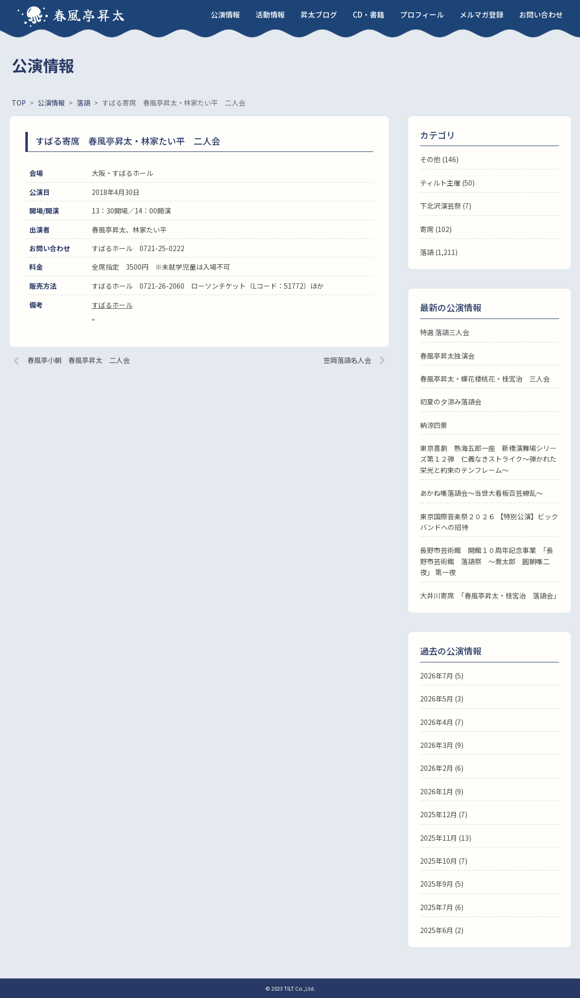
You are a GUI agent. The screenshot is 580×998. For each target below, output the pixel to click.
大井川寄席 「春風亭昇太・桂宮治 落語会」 (490, 595)
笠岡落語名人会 (347, 360)
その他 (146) (439, 159)
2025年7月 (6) (441, 907)
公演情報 (225, 14)
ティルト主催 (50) (447, 183)
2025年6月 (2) (441, 930)
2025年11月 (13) (445, 838)
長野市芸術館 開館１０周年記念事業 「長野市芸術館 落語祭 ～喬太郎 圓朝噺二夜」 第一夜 (486, 561)
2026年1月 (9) (441, 791)
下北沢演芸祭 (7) (445, 206)
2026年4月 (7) (441, 722)
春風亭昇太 (89, 14)
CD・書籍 (368, 14)
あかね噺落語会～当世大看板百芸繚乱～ (481, 493)
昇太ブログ (318, 14)
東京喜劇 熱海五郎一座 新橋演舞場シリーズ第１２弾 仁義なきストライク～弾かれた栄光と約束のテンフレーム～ (488, 459)
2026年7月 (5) (441, 675)
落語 (427, 252)
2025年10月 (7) (443, 861)
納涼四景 (433, 425)
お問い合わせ (541, 14)
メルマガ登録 (481, 14)
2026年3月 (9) (441, 745)
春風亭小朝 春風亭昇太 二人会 (78, 360)
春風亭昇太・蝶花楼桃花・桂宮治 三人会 (485, 378)
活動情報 (270, 14)
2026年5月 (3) (441, 698)
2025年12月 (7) (443, 814)
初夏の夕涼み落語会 (450, 401)
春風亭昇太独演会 (447, 356)
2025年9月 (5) (441, 884)
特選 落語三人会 (444, 332)
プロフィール (422, 14)
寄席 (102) (436, 229)
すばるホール (112, 305)
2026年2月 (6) (441, 768)
